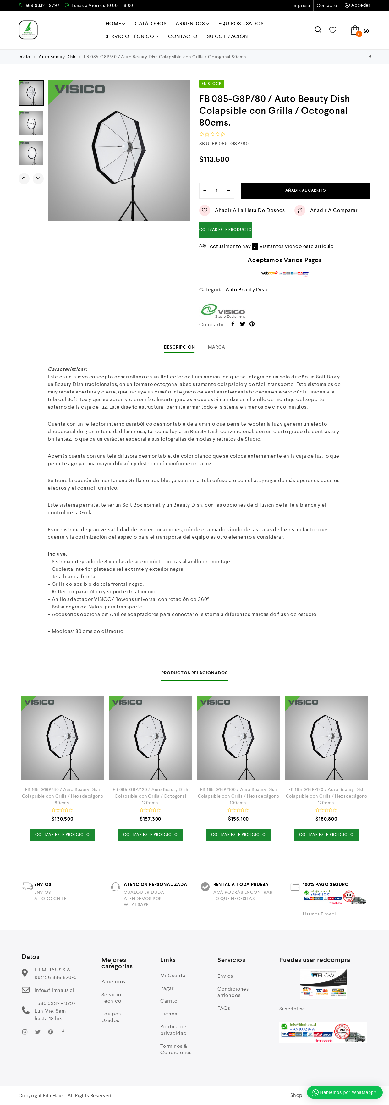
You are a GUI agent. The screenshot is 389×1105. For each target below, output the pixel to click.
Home (115, 23)
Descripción (179, 347)
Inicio (24, 56)
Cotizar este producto (225, 230)
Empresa (300, 5)
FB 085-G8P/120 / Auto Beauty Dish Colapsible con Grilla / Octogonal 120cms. (150, 796)
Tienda (169, 1013)
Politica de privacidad (173, 1029)
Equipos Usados (240, 23)
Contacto (327, 5)
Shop (296, 1095)
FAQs (223, 1008)
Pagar (166, 988)
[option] (119, 150)
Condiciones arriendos (233, 992)
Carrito (169, 1001)
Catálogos (150, 23)
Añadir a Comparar (326, 210)
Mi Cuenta (172, 975)
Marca (216, 347)
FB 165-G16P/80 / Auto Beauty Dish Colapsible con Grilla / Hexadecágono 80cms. (62, 796)
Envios (225, 976)
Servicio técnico (132, 36)
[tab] (179, 347)
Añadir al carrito (305, 190)
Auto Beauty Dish (57, 56)
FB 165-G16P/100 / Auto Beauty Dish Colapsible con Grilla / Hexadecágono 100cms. (238, 796)
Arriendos (192, 23)
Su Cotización (227, 36)
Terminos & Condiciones (176, 1049)
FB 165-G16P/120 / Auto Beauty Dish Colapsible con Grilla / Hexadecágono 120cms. (326, 796)
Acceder (356, 5)
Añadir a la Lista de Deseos (242, 210)
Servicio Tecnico (111, 997)
